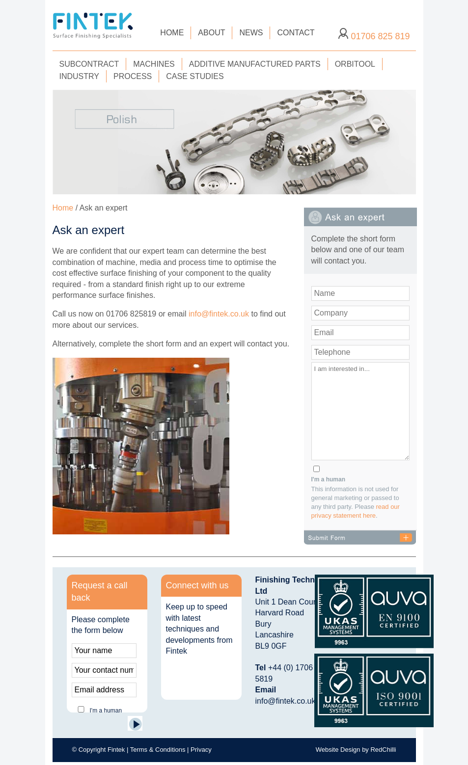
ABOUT (211, 32)
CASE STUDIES (194, 76)
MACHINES (153, 64)
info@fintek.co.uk (219, 314)
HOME (172, 32)
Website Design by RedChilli (356, 749)
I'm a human (328, 479)
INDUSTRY (79, 76)
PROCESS (132, 76)
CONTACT (295, 32)
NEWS (251, 32)
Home (63, 208)
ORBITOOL (355, 64)
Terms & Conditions (158, 749)
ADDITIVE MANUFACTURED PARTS (255, 64)
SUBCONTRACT (89, 64)
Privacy (201, 749)
